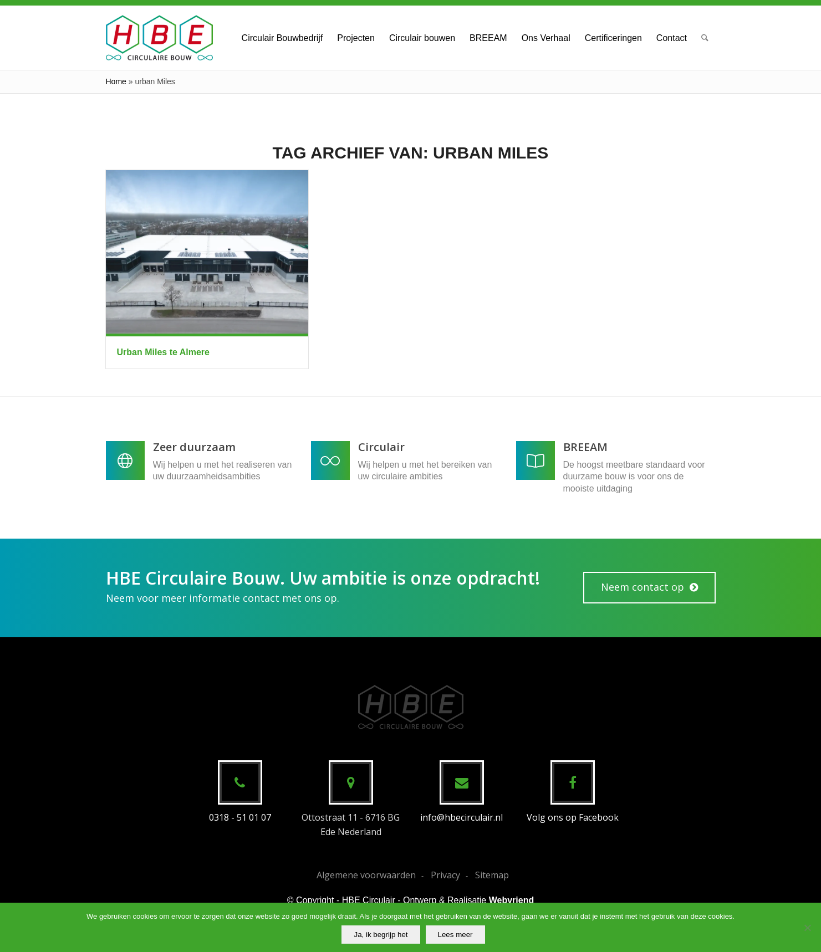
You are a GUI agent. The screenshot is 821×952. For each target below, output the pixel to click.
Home (116, 81)
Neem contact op (642, 586)
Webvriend (511, 900)
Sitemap (492, 875)
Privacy (445, 875)
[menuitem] (282, 38)
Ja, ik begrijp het (380, 934)
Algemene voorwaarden (366, 875)
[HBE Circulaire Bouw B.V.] (159, 38)
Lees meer (455, 934)
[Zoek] (705, 38)
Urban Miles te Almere (163, 352)
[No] (807, 927)
